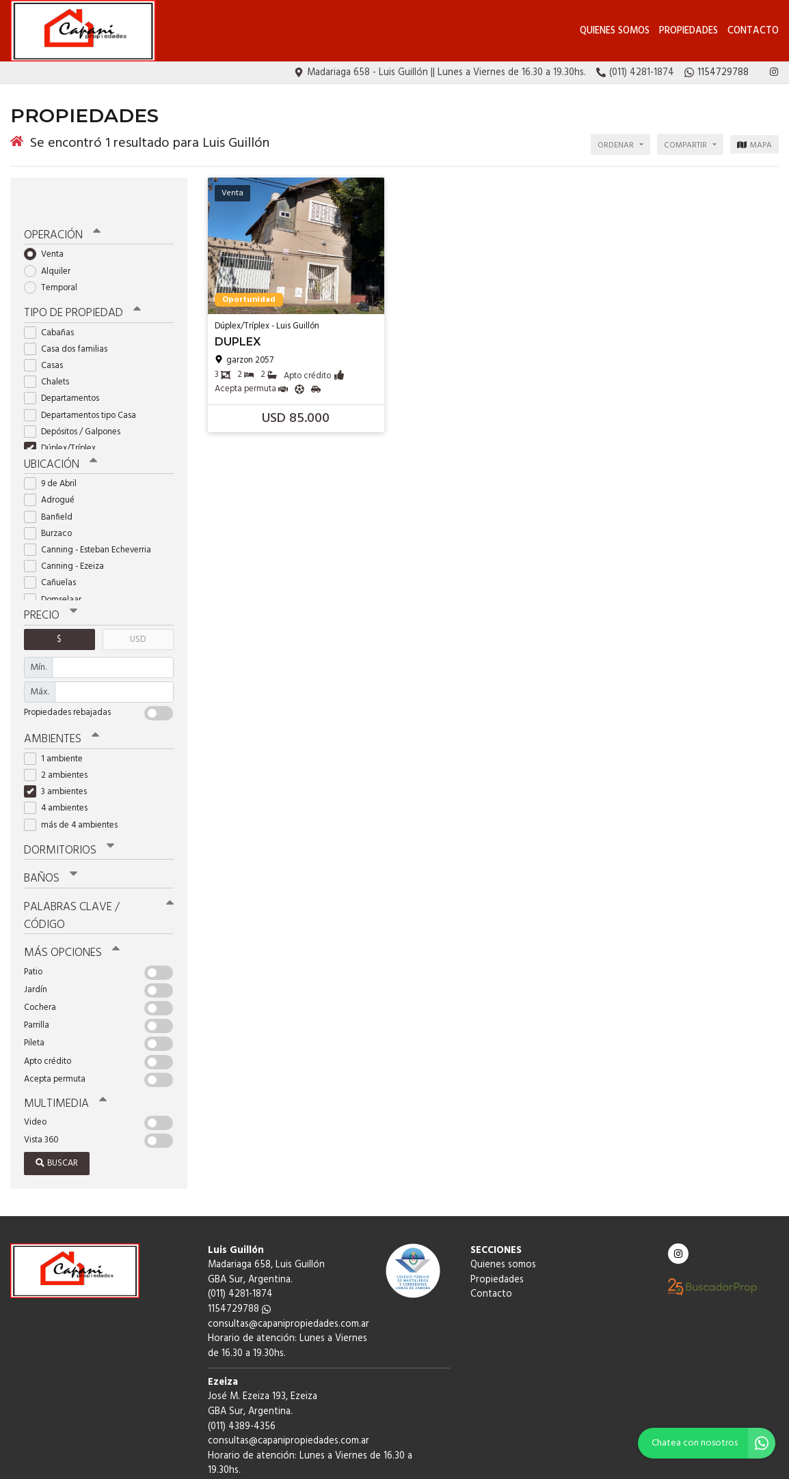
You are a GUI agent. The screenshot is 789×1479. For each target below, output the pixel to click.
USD (138, 604)
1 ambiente (58, 721)
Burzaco (52, 499)
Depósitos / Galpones (76, 399)
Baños (49, 838)
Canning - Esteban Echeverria (92, 516)
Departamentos (66, 367)
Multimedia (61, 1040)
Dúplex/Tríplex (64, 416)
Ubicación (58, 431)
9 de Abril (54, 450)
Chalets (51, 349)
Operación (59, 205)
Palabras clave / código (97, 865)
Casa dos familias (70, 317)
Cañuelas (54, 549)
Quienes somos (615, 31)
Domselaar (57, 565)
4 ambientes (60, 771)
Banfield (52, 483)
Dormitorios (64, 812)
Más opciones (68, 892)
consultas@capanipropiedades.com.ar (288, 1261)
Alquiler (51, 240)
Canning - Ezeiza (68, 532)
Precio (49, 581)
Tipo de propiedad (77, 282)
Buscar (57, 1100)
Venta (48, 224)
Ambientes (58, 702)
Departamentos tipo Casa (84, 383)
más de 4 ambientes (75, 787)
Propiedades (688, 31)
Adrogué (53, 466)
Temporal (55, 257)
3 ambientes (60, 754)
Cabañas (53, 300)
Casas (48, 333)
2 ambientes (60, 737)
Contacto (753, 31)
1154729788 (239, 1246)
